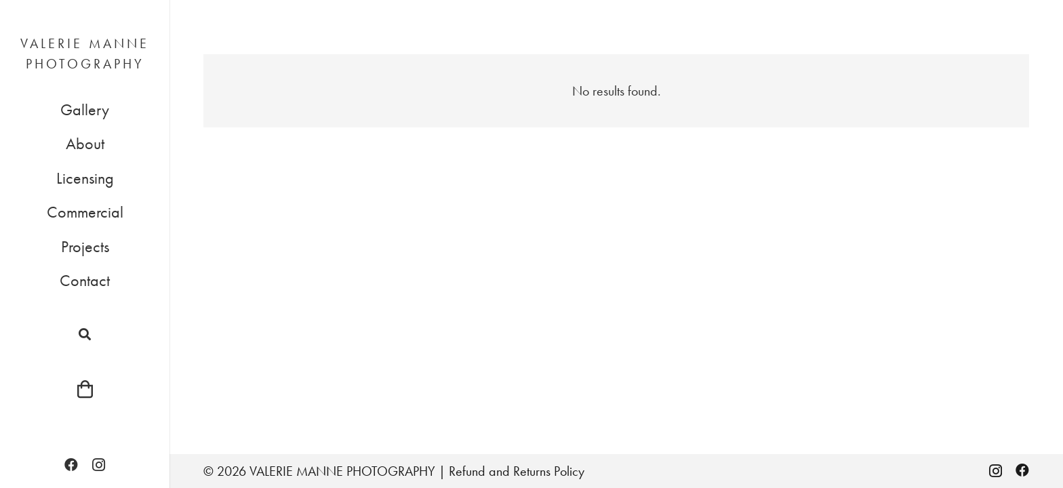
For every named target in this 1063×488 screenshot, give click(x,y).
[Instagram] (98, 465)
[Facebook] (71, 465)
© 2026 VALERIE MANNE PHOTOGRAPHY (319, 471)
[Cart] (84, 389)
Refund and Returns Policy (516, 471)
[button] (84, 334)
